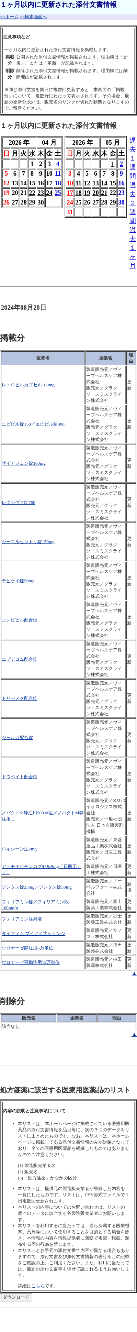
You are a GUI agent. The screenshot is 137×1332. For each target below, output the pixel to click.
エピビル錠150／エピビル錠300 (33, 424)
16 (121, 183)
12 (87, 183)
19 (87, 192)
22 (32, 192)
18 (78, 192)
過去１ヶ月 (132, 247)
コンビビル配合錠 (19, 620)
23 (40, 192)
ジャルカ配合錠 (17, 737)
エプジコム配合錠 (19, 659)
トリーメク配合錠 (19, 698)
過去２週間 (132, 202)
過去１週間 (132, 158)
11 (79, 183)
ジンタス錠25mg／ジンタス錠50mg (37, 887)
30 (40, 202)
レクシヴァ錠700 (18, 502)
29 (32, 202)
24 (49, 192)
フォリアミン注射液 (22, 919)
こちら (38, 1285)
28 (23, 202)
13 (95, 183)
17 (70, 192)
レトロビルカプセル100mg (28, 384)
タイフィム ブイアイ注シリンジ (33, 933)
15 (113, 183)
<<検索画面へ (33, 16)
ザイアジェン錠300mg (24, 463)
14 (104, 183)
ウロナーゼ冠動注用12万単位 (31, 962)
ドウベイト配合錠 (19, 776)
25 (58, 192)
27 (15, 202)
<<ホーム (9, 16)
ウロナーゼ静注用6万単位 (27, 947)
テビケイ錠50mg (18, 580)
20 (95, 192)
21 (104, 192)
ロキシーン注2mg (19, 848)
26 (6, 202)
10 (70, 183)
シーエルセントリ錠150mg (28, 541)
